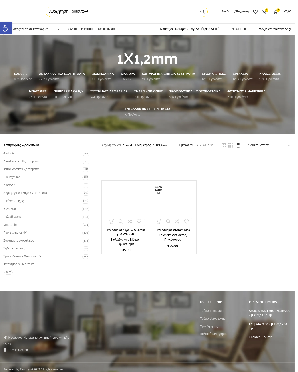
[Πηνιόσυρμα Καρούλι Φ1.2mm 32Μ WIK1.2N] (125, 204)
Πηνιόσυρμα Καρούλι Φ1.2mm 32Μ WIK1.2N (125, 232)
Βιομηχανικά (11, 177)
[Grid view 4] (238, 146)
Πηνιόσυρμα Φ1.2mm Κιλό (173, 229)
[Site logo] (20, 11)
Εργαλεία (9, 209)
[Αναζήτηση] (127, 12)
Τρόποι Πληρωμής (212, 311)
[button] (6, 28)
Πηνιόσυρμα (125, 244)
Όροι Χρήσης (209, 326)
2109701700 (238, 29)
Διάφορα (9, 185)
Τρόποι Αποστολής (212, 319)
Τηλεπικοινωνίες (14, 248)
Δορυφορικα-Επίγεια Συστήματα (25, 193)
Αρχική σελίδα (111, 145)
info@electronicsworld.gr (274, 29)
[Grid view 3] (230, 146)
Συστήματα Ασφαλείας (18, 240)
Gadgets (8, 153)
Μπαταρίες (10, 225)
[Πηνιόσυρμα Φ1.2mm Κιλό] (172, 204)
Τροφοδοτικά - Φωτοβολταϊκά (23, 256)
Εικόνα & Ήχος (13, 201)
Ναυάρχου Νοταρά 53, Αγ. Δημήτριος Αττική (189, 29)
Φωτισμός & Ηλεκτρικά (18, 264)
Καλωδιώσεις (12, 217)
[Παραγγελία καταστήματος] (269, 146)
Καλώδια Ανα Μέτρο (125, 239)
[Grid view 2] (224, 146)
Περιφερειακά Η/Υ (15, 232)
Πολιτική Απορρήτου (213, 334)
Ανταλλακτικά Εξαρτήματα (21, 161)
